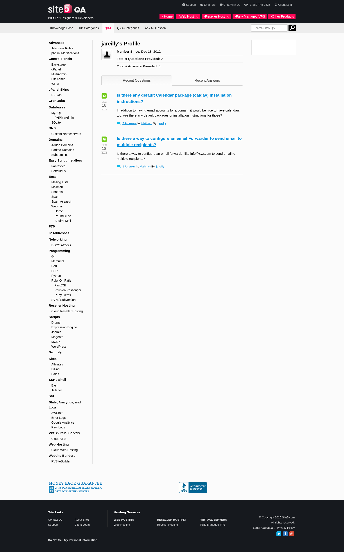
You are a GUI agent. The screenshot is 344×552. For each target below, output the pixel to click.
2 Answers (129, 123)
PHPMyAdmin (64, 117)
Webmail (57, 206)
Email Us (207, 5)
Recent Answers (207, 80)
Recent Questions (137, 80)
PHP (54, 271)
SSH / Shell (57, 379)
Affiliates (57, 364)
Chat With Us (229, 5)
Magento (57, 337)
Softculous (58, 171)
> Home (167, 16)
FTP (52, 226)
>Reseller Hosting (216, 16)
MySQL (56, 113)
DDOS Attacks (61, 245)
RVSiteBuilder (60, 461)
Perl (54, 266)
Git (53, 256)
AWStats (57, 413)
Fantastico (58, 166)
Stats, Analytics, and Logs (65, 404)
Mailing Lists (59, 182)
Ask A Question (155, 28)
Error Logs (58, 417)
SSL (52, 396)
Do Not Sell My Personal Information (72, 540)
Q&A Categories (128, 28)
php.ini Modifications (65, 53)
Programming (59, 251)
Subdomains (59, 154)
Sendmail (57, 192)
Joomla (56, 332)
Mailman (57, 187)
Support (188, 5)
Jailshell (56, 390)
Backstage (58, 64)
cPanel (56, 69)
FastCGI (60, 285)
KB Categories (89, 28)
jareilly (162, 123)
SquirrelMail (63, 221)
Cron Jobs (57, 100)
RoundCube (63, 216)
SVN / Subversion (63, 300)
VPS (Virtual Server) (64, 433)
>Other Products (282, 16)
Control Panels (60, 59)
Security (55, 352)
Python (56, 275)
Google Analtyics (62, 422)
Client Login (283, 5)
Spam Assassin (61, 201)
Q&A (108, 28)
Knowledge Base (61, 28)
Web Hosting (59, 444)
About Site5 (82, 519)
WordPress (58, 346)
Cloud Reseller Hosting (67, 311)
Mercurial (57, 261)
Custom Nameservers (66, 134)
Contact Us (55, 519)
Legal (256, 527)
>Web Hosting (187, 16)
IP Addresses (59, 233)
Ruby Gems (63, 295)
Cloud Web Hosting (64, 450)
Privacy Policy (286, 527)
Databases (57, 107)
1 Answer (128, 166)
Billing (55, 369)
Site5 (53, 359)
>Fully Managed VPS (249, 16)
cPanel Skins (59, 89)
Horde (59, 211)
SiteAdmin (58, 79)
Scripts (54, 317)
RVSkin (56, 95)
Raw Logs (58, 427)
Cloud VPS (58, 439)
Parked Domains (62, 150)
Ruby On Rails (61, 280)
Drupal (55, 322)
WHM (55, 84)
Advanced (56, 43)
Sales (55, 374)
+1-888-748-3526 (256, 5)
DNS (52, 128)
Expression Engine (64, 327)
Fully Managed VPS (213, 524)
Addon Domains (62, 145)
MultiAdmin (58, 74)
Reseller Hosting (62, 305)
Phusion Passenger (68, 290)
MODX (56, 341)
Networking (58, 239)
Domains (56, 139)
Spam (55, 196)
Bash (54, 385)
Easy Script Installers (65, 160)
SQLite (56, 122)
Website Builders (62, 455)
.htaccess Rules (62, 48)
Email (53, 176)
